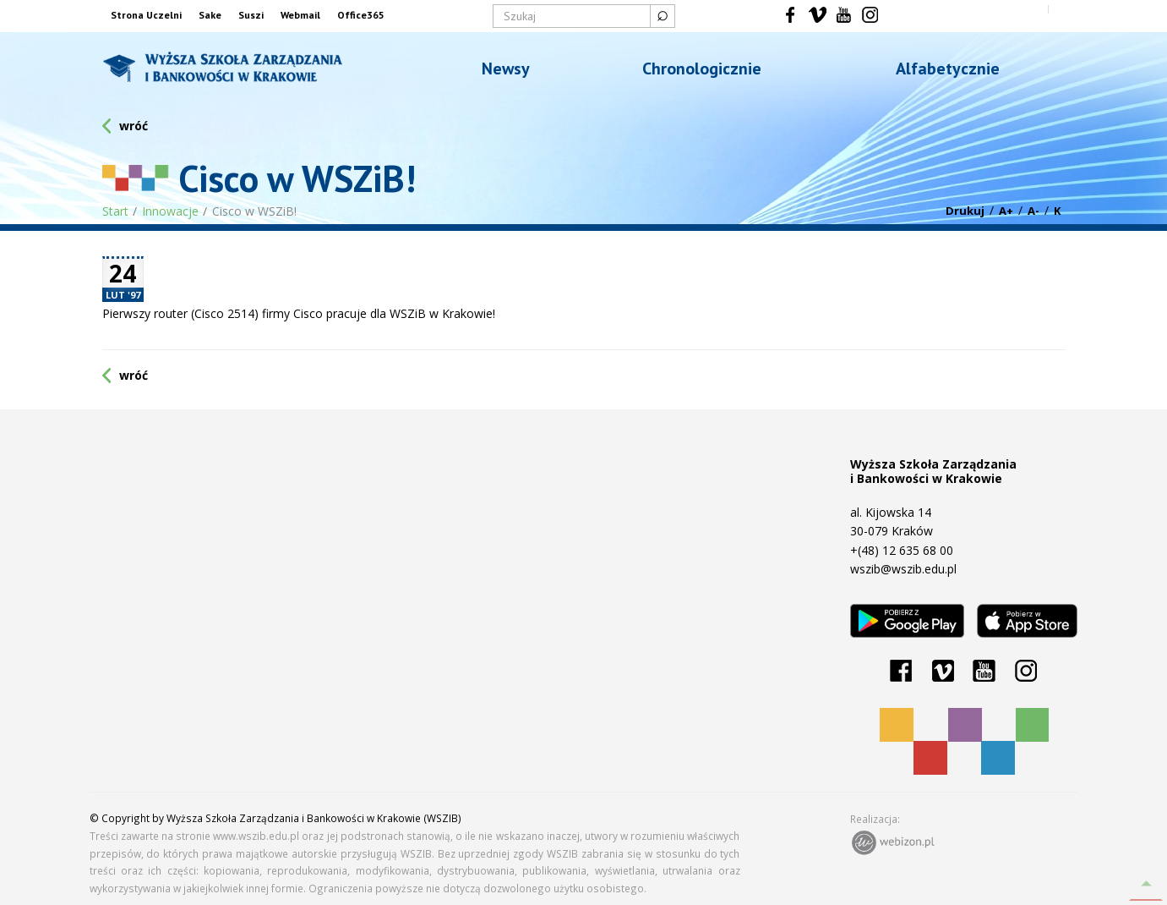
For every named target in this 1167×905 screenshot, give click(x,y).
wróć (133, 126)
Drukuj (965, 210)
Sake (210, 14)
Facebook (791, 15)
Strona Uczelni (146, 14)
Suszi (251, 14)
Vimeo (817, 15)
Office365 (360, 14)
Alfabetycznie (948, 69)
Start (115, 211)
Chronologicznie (701, 69)
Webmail (300, 14)
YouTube (843, 15)
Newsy (506, 69)
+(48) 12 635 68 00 (901, 550)
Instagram (870, 15)
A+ (1006, 210)
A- (1033, 210)
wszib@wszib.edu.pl (903, 569)
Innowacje (170, 211)
